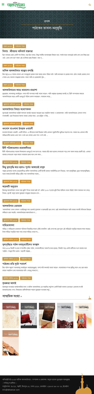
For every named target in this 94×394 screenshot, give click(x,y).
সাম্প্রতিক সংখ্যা (12, 296)
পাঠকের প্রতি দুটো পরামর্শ (14, 263)
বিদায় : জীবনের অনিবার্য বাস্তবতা (17, 51)
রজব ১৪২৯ (8, 46)
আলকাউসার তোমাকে (12, 205)
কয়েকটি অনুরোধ (10, 186)
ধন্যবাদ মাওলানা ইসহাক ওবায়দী (17, 128)
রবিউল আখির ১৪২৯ (11, 239)
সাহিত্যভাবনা (8, 225)
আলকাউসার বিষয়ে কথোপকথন (16, 109)
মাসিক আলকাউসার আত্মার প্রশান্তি (17, 70)
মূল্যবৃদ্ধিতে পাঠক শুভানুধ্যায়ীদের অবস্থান (20, 244)
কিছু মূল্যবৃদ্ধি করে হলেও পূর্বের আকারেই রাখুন (23, 167)
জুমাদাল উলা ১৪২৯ (10, 162)
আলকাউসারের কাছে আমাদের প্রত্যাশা (19, 89)
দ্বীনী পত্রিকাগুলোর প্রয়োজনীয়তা (16, 147)
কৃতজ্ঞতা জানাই (9, 283)
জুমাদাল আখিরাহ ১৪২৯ (12, 104)
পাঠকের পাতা (20, 46)
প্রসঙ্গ (47, 21)
